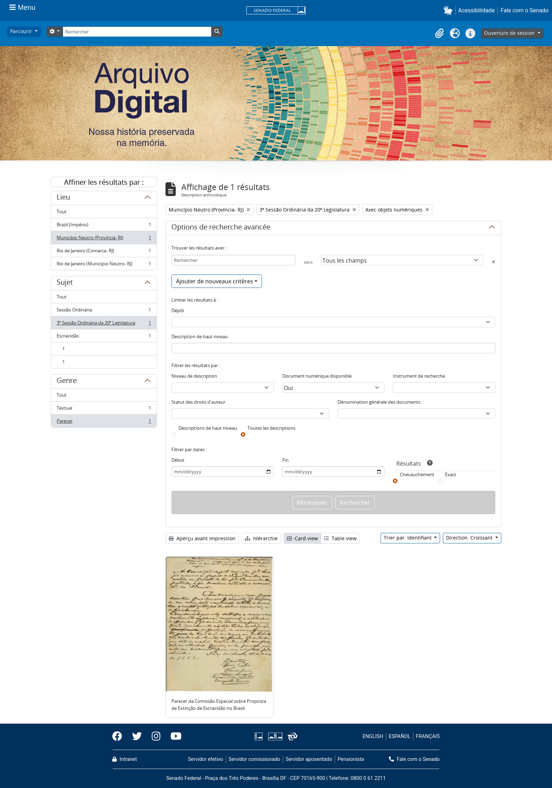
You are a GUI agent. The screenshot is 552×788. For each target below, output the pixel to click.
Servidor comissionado (254, 759)
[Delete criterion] (493, 261)
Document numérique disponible (317, 376)
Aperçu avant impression (202, 538)
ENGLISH (373, 736)
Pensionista (351, 759)
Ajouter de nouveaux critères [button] (214, 281)
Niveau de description (194, 376)
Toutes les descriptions (271, 428)
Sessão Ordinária (103, 311)
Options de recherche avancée (220, 228)
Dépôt (177, 310)
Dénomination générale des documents (379, 402)
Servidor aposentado (309, 759)
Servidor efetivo (205, 759)
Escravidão (103, 337)
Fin (285, 460)
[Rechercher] (137, 31)
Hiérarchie (261, 538)
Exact (450, 474)
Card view (302, 538)
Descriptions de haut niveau (207, 428)
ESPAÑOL (399, 736)
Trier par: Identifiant (408, 537)
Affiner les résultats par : (104, 182)
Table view (340, 538)
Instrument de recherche (419, 376)
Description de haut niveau (199, 336)
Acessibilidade (476, 10)
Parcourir (21, 31)
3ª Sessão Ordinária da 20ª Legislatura (103, 324)
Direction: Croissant (470, 537)
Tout (62, 211)
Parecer (103, 422)
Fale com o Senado (524, 10)
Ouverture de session (510, 33)
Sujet (65, 283)
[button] (449, 10)
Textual (103, 409)
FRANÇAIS (428, 736)
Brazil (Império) (103, 226)
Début (177, 460)
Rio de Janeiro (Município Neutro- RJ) (103, 265)
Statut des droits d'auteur (198, 402)
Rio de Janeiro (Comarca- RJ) (103, 252)
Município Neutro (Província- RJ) (103, 239)
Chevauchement (417, 474)
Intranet (124, 759)
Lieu (63, 198)
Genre (67, 381)
